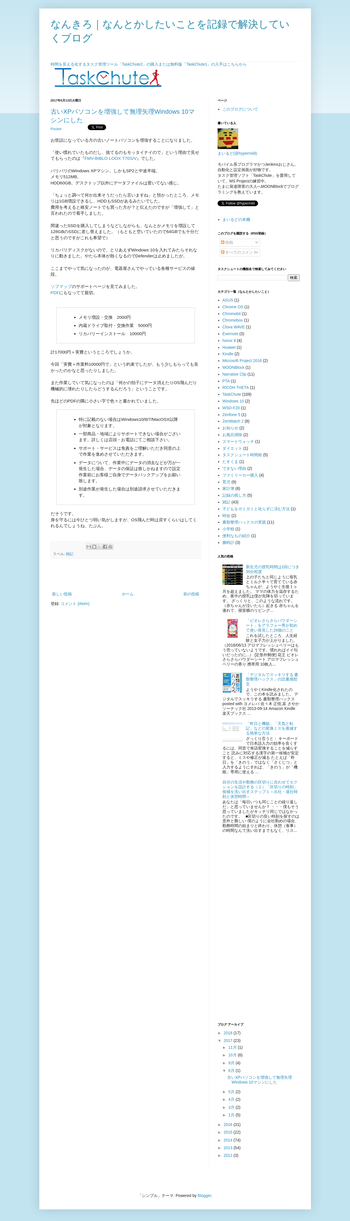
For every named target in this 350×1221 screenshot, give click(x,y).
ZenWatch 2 (233, 421)
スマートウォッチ (238, 441)
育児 (226, 482)
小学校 (228, 529)
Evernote (230, 333)
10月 (233, 1055)
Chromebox (232, 320)
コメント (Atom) (75, 603)
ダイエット (232, 448)
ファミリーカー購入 (240, 475)
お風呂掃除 (232, 434)
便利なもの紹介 (236, 535)
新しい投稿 (62, 594)
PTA (226, 381)
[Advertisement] (125, 575)
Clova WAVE (233, 327)
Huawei (229, 347)
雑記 (69, 554)
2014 (228, 1140)
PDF (55, 292)
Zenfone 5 (231, 414)
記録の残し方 (234, 495)
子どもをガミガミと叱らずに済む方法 (256, 509)
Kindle (227, 354)
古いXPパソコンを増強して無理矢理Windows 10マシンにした (259, 1079)
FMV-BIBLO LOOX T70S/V (111, 158)
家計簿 (228, 488)
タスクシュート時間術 (242, 455)
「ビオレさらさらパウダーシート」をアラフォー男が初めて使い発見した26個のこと (271, 625)
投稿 (227, 242)
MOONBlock (233, 367)
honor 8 (229, 340)
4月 (232, 1099)
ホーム (128, 594)
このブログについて (240, 109)
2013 (228, 1147)
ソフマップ (61, 286)
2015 (228, 1132)
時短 (226, 515)
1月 (232, 1115)
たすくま (230, 461)
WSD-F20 (231, 408)
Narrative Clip (234, 374)
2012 (228, 1155)
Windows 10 (233, 401)
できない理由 (234, 468)
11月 (233, 1047)
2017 (228, 1040)
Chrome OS (232, 307)
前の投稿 (191, 594)
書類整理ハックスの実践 (244, 522)
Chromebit (231, 313)
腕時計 (228, 542)
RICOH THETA (235, 387)
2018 (228, 1033)
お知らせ (230, 428)
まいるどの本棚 (236, 219)
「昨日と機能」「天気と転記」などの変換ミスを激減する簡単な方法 (271, 728)
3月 (232, 1107)
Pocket (56, 129)
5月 (232, 1091)
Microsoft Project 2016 (242, 360)
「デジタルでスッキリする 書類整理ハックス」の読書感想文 (272, 679)
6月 (232, 1070)
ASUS (227, 300)
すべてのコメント (239, 252)
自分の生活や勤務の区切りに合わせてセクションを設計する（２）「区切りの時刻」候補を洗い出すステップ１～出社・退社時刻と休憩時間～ (260, 789)
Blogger (204, 1195)
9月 (232, 1063)
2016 (228, 1124)
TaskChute (231, 394)
